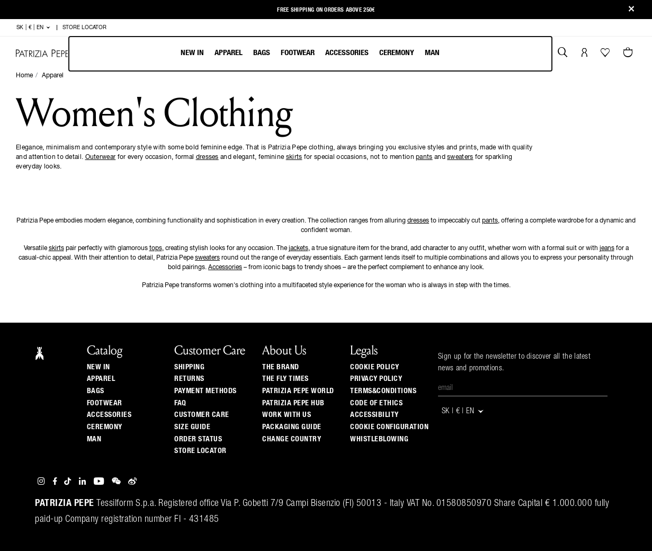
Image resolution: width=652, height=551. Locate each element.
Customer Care (201, 415)
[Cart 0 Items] (629, 53)
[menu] (310, 54)
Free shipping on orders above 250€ (325, 8)
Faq (180, 403)
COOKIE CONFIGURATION (389, 427)
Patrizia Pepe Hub (293, 403)
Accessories (347, 53)
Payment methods (205, 391)
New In (192, 53)
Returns (189, 379)
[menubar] (310, 54)
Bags (261, 53)
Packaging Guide (291, 427)
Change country (291, 439)
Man (432, 53)
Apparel (229, 53)
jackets (298, 248)
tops (155, 248)
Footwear (298, 53)
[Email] (523, 388)
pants (424, 157)
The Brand (280, 367)
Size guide (192, 427)
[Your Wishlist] (606, 55)
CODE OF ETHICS (376, 403)
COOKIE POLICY (374, 367)
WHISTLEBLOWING (379, 439)
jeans (607, 248)
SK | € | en (33, 27)
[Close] (631, 10)
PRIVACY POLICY (376, 379)
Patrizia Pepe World (298, 391)
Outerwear (100, 157)
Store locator (200, 451)
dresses (207, 157)
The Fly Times (285, 379)
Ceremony (396, 53)
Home (24, 76)
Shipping (189, 367)
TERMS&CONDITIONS (383, 391)
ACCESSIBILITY (374, 415)
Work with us (286, 415)
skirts (294, 157)
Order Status (198, 439)
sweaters (460, 157)
